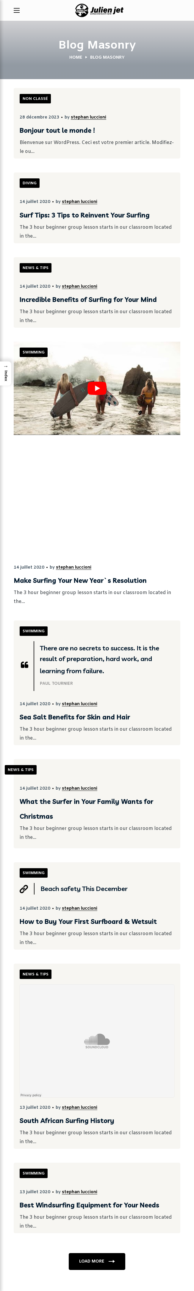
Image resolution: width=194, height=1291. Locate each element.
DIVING (30, 183)
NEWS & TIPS (35, 268)
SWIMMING (34, 352)
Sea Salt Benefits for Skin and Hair (75, 717)
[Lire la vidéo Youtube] (97, 388)
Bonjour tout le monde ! (57, 130)
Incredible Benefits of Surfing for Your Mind (88, 299)
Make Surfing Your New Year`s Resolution (80, 580)
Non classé (35, 98)
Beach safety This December (84, 888)
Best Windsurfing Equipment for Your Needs (89, 1205)
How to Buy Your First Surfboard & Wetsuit (88, 921)
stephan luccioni (88, 117)
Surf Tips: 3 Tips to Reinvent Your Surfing (85, 215)
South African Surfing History (67, 1120)
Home (75, 57)
